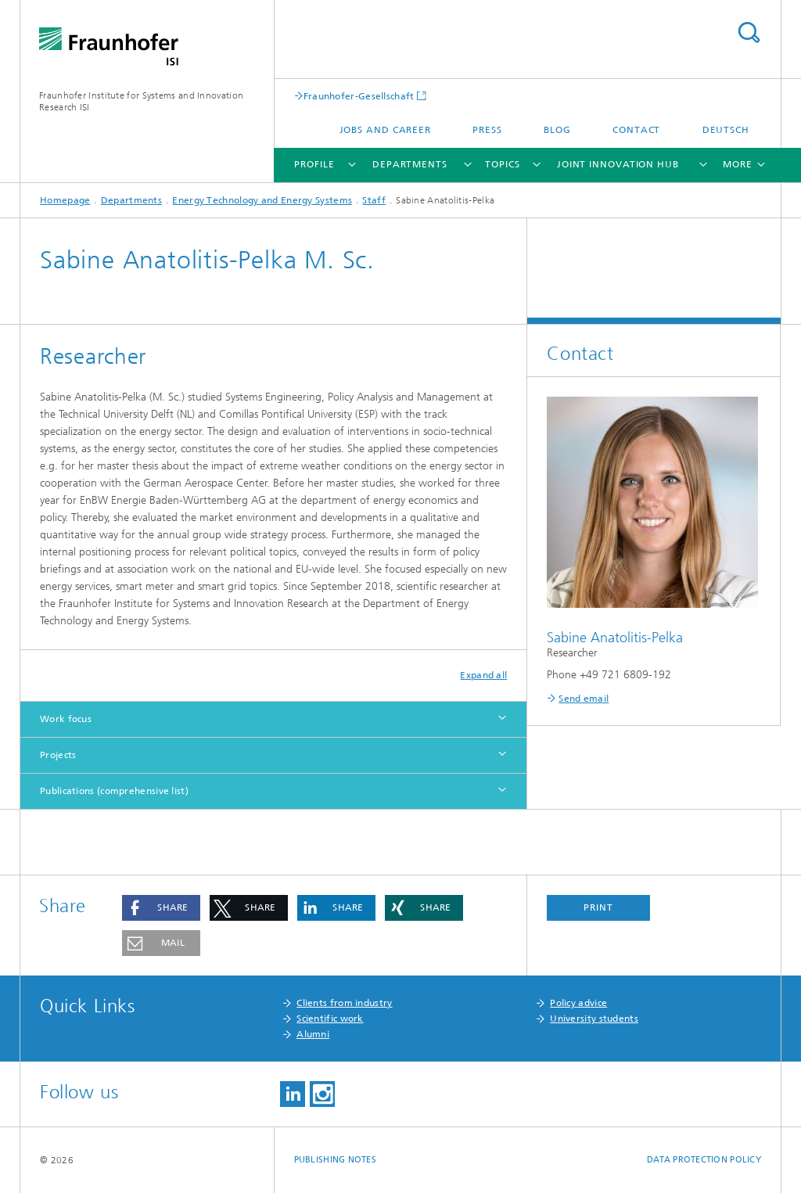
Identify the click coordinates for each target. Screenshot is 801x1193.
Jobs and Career (385, 129)
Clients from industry (344, 1002)
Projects (58, 754)
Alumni (312, 1034)
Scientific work (330, 1018)
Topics (502, 164)
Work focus (66, 718)
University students (594, 1018)
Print (598, 907)
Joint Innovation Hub (618, 164)
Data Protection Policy (704, 1160)
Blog (557, 129)
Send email (584, 698)
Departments (409, 164)
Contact (636, 129)
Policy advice (578, 1002)
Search (748, 32)
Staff (374, 200)
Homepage (65, 200)
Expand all (483, 675)
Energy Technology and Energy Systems (262, 200)
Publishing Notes (335, 1160)
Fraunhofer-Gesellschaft (359, 96)
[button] (161, 908)
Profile (314, 164)
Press (487, 129)
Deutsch (725, 129)
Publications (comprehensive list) (114, 790)
